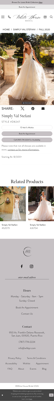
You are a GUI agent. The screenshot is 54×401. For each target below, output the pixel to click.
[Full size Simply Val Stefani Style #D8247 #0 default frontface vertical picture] (27, 69)
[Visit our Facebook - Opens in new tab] (22, 266)
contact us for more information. (23, 149)
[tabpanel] (27, 69)
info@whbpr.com (27, 348)
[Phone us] (9, 17)
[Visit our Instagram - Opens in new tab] (31, 266)
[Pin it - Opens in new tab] (32, 108)
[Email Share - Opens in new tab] (43, 108)
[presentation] (13, 203)
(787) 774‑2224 (27, 342)
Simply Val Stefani (24, 29)
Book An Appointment (27, 133)
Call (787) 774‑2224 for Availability (27, 139)
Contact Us (27, 313)
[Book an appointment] (27, 7)
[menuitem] (9, 17)
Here (40, 2)
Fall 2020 (44, 29)
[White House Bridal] (27, 18)
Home (6, 29)
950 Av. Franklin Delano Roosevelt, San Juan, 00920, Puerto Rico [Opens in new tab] (27, 334)
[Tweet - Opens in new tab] (22, 108)
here (30, 399)
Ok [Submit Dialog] (51, 395)
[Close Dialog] (2, 395)
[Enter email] (27, 277)
